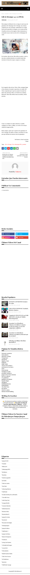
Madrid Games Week (7, 553)
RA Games (4, 388)
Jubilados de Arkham (7, 379)
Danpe (26, 141)
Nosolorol (4, 359)
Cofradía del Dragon (7, 545)
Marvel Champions (6, 537)
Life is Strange (8, 144)
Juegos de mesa (6, 534)
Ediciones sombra (6, 356)
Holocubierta (5, 355)
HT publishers (5, 378)
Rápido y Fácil (5, 361)
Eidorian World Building (8, 391)
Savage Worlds (5, 503)
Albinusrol (4, 466)
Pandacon (4, 539)
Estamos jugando (6, 477)
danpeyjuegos (5, 525)
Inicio (3, 13)
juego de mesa (5, 528)
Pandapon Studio (6, 371)
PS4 (13, 144)
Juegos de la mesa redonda (9, 374)
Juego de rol (5, 461)
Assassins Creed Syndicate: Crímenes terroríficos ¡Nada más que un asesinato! (18, 334)
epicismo (4, 562)
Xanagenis (4, 382)
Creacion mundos (6, 506)
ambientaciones (6, 508)
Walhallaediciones (6, 384)
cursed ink (5, 548)
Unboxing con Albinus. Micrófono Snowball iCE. (17, 341)
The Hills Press (5, 387)
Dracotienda (5, 370)
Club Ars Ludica (6, 390)
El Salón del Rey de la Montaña (9, 494)
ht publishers (5, 559)
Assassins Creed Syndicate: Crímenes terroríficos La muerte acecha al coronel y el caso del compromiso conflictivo (17, 326)
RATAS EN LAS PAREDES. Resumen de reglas (18, 302)
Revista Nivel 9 (5, 514)
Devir (3, 368)
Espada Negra (5, 381)
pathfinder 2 (5, 531)
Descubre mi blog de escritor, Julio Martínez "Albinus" (15, 403)
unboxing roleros (6, 489)
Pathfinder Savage (6, 565)
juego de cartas (6, 517)
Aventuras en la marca (7, 367)
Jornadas (4, 480)
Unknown (4, 20)
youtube (7, 13)
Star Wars (4, 486)
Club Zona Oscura (6, 556)
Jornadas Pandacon (7, 373)
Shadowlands (5, 385)
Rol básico (4, 472)
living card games (6, 542)
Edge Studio (5, 364)
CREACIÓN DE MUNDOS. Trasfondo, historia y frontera (18, 309)
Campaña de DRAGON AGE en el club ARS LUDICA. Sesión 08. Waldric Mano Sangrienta (18, 317)
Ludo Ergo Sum (5, 500)
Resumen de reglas (7, 522)
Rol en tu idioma (6, 376)
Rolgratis (4, 362)
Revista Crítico (5, 511)
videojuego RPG (18, 144)
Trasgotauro (5, 358)
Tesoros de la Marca (7, 365)
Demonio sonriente (7, 353)
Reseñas (4, 475)
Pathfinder (4, 492)
